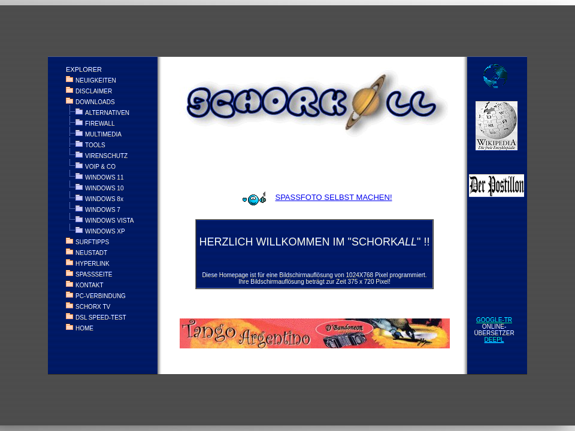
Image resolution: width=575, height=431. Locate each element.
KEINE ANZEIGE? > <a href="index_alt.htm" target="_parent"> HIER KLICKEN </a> (287, 215)
